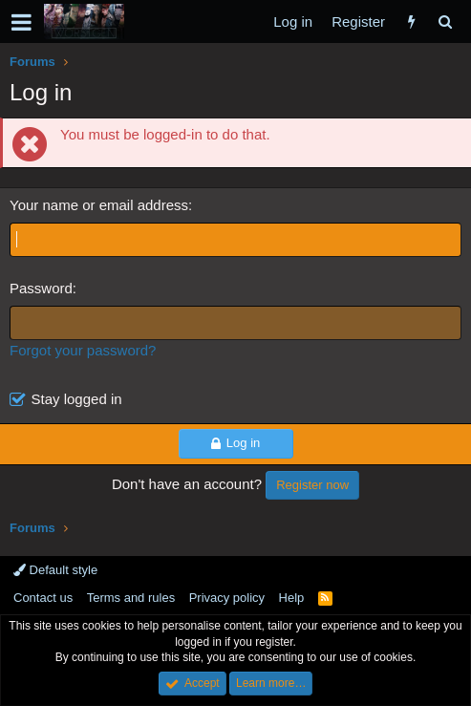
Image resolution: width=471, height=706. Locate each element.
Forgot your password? (83, 350)
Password (41, 288)
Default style (55, 570)
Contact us (43, 597)
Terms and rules (131, 597)
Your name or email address (99, 205)
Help (292, 597)
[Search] (444, 21)
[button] (21, 22)
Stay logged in (77, 399)
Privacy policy (227, 597)
